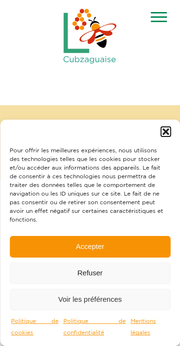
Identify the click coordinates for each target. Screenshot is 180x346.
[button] (165, 131)
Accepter (90, 246)
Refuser (90, 273)
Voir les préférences (90, 299)
